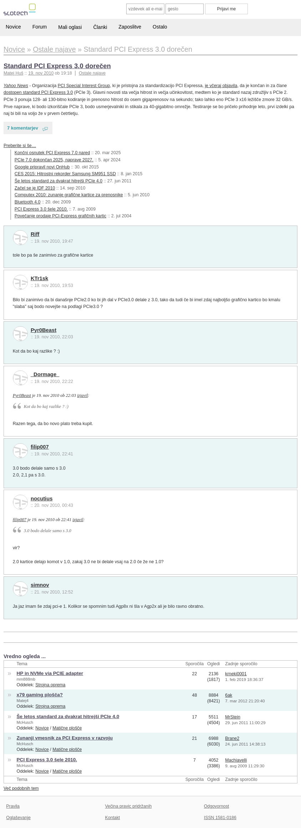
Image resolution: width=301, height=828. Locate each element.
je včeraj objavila (221, 85)
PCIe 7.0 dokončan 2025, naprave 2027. (54, 159)
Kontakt (112, 817)
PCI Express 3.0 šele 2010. (41, 209)
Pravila (13, 806)
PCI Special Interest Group (84, 85)
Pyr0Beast (43, 330)
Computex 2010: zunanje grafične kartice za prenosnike (69, 194)
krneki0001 (235, 673)
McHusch (25, 722)
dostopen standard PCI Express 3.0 (38, 92)
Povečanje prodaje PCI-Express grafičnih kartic (60, 215)
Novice (13, 27)
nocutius (42, 498)
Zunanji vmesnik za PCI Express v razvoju (65, 738)
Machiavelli (236, 760)
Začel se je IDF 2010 (35, 188)
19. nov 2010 (40, 73)
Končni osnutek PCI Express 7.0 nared (52, 152)
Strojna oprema (50, 684)
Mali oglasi (70, 27)
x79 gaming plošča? (40, 694)
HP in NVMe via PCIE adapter (50, 673)
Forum (39, 27)
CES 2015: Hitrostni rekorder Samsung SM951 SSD (65, 173)
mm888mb (26, 679)
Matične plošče (67, 728)
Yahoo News (16, 85)
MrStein (232, 717)
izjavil (82, 395)
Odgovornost (216, 806)
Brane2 (232, 738)
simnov (40, 585)
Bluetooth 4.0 (28, 202)
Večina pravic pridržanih (128, 806)
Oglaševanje (18, 817)
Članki (100, 27)
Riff (35, 234)
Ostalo (160, 27)
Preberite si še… (20, 145)
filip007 (40, 447)
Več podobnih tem (21, 788)
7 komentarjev (22, 128)
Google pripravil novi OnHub (42, 167)
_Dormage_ (45, 374)
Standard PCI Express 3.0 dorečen (57, 66)
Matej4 (23, 700)
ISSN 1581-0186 (220, 817)
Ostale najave (92, 73)
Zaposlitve (129, 27)
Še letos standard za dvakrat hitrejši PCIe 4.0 (58, 180)
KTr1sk (39, 278)
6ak (228, 695)
